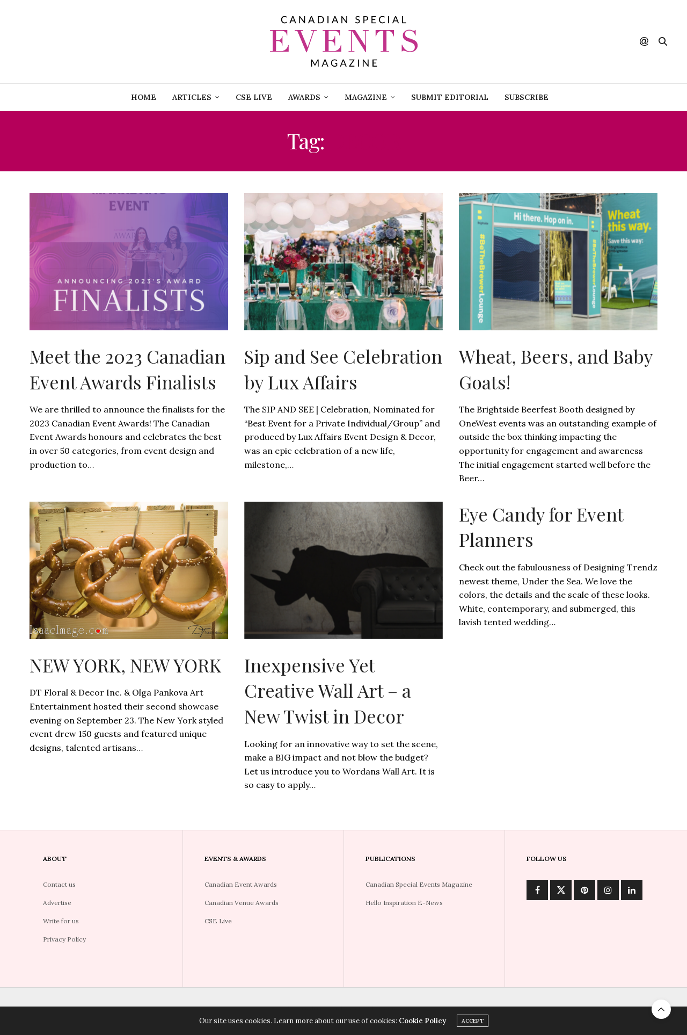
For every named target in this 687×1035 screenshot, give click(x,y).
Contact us (59, 884)
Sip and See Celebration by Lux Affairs (343, 369)
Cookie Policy (422, 1021)
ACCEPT (473, 1021)
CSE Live (218, 921)
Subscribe (527, 97)
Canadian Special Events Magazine (419, 884)
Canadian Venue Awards (241, 903)
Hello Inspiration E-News (404, 903)
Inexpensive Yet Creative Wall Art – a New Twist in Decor (327, 690)
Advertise (57, 903)
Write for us (61, 921)
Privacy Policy (64, 939)
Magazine (366, 97)
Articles (191, 97)
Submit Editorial (449, 97)
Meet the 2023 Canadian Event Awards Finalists (127, 369)
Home (143, 97)
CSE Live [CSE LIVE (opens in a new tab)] (254, 97)
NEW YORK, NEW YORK (125, 665)
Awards (304, 97)
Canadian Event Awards (240, 884)
